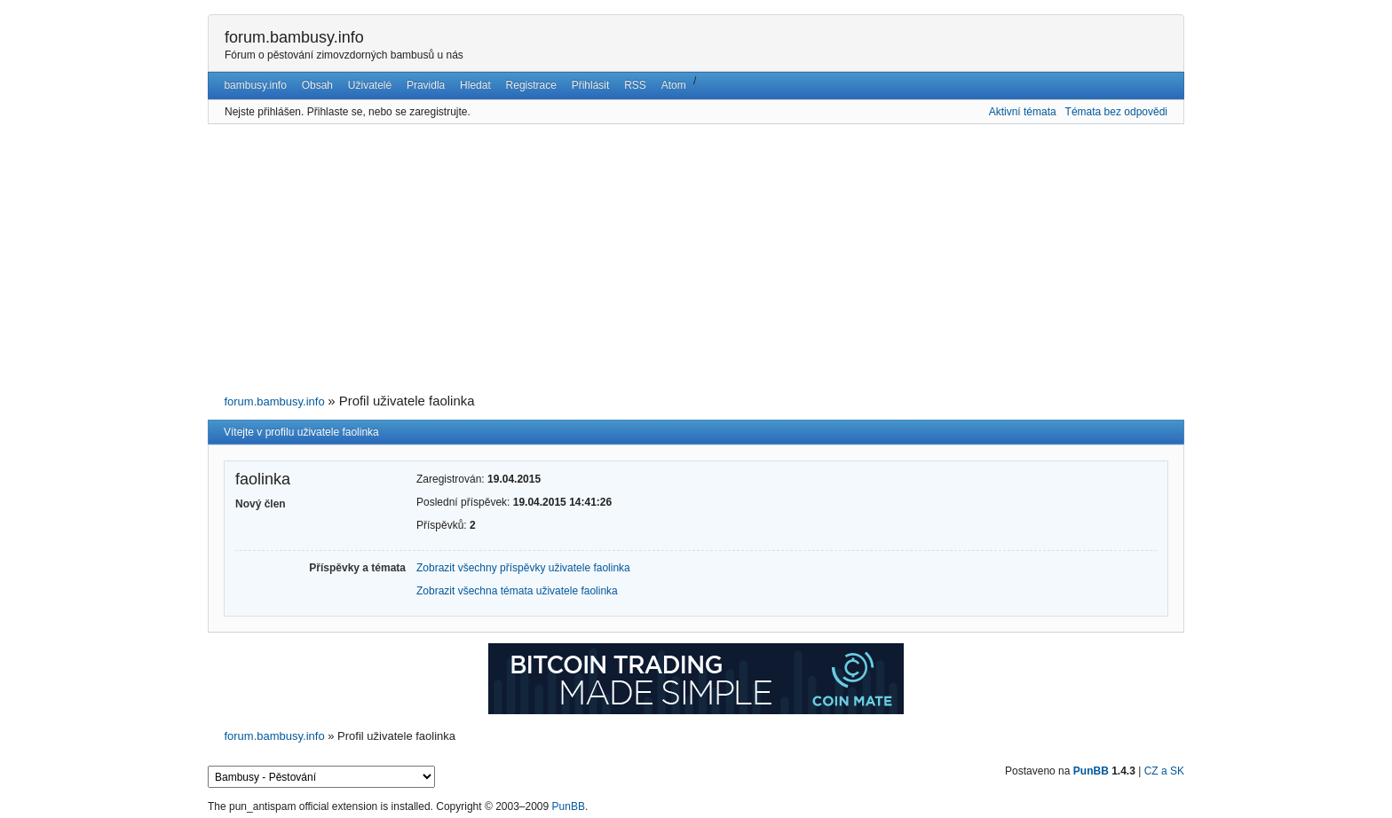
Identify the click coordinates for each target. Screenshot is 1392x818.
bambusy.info (255, 85)
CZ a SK (1164, 771)
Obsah (317, 85)
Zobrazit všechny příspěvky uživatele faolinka (523, 568)
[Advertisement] (696, 259)
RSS (635, 85)
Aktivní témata (1022, 112)
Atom (673, 85)
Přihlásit (591, 85)
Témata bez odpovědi (1116, 112)
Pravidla (426, 85)
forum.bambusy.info (294, 37)
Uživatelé (370, 85)
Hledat (475, 85)
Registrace (531, 85)
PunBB (1091, 771)
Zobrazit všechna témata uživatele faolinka (517, 591)
